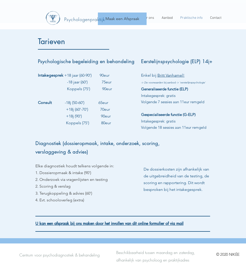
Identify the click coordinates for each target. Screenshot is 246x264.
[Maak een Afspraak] (122, 19)
